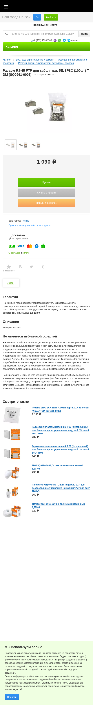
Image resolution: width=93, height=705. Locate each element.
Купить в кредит (46, 192)
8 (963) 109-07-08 (43, 40)
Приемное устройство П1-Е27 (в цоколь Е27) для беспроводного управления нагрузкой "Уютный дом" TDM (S (61, 488)
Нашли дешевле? (46, 202)
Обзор (10, 283)
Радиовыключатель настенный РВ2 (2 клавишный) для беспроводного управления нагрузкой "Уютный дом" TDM (60, 430)
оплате (26, 253)
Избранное (73, 7)
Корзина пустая (63, 7)
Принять (12, 697)
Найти (84, 33)
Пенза (25, 221)
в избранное (9, 271)
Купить (46, 182)
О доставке (14, 253)
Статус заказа (83, 7)
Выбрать (51, 17)
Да (37, 17)
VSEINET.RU (45, 23)
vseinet (74, 40)
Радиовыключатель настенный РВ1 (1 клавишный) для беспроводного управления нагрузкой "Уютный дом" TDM (60, 449)
